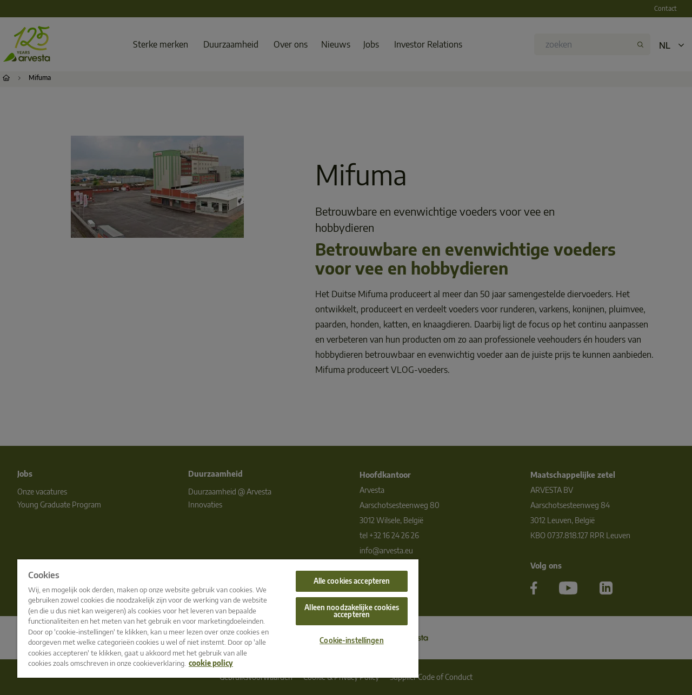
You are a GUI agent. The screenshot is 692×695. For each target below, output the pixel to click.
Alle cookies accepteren (352, 581)
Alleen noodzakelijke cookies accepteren (351, 611)
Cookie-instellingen (351, 640)
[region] (217, 618)
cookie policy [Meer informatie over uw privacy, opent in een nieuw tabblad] (211, 663)
